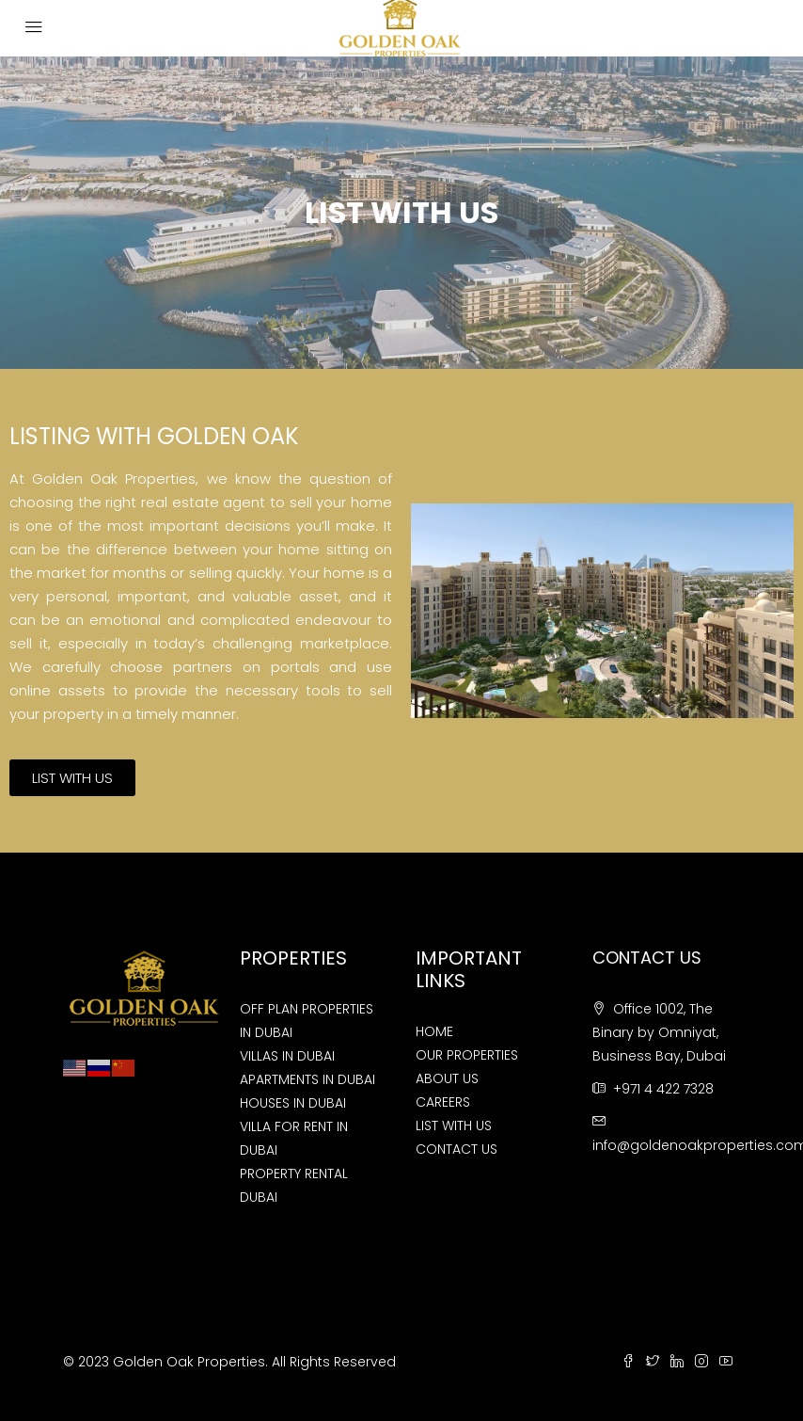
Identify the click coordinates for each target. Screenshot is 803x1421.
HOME (434, 1031)
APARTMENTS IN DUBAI (307, 1079)
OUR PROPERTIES (467, 1055)
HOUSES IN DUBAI (293, 1103)
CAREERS (443, 1102)
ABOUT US (447, 1078)
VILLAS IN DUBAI (287, 1055)
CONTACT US (456, 1149)
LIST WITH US (454, 1125)
